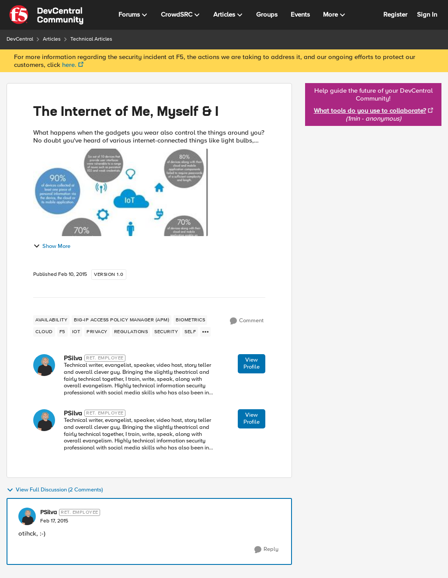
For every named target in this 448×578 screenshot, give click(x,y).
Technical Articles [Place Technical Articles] (91, 39)
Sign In (427, 14)
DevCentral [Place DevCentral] (20, 39)
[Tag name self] (190, 332)
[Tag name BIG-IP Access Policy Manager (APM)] (121, 320)
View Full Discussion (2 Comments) (55, 490)
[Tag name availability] (51, 320)
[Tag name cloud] (44, 332)
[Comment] (246, 321)
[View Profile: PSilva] (44, 365)
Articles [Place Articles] (52, 39)
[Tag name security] (166, 332)
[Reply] (266, 549)
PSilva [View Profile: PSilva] (73, 358)
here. (69, 65)
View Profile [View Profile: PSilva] (251, 363)
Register (395, 14)
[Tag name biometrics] (190, 320)
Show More (51, 246)
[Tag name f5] (62, 332)
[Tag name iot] (76, 332)
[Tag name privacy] (97, 332)
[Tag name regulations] (131, 332)
